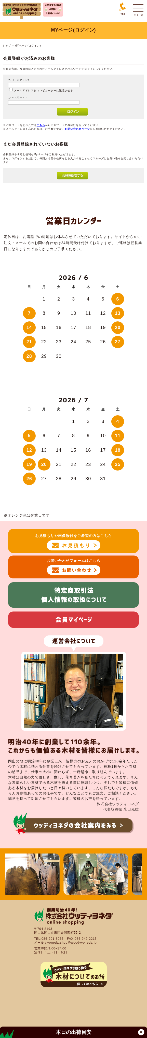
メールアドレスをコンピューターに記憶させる (43, 90)
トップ (7, 45)
